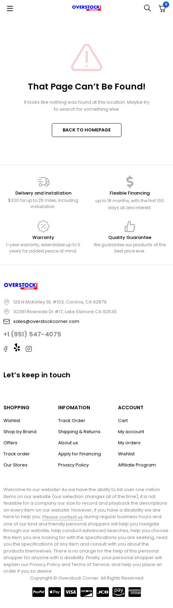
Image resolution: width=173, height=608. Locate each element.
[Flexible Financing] (130, 181)
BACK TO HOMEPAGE (87, 130)
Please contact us (62, 517)
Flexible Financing (130, 193)
